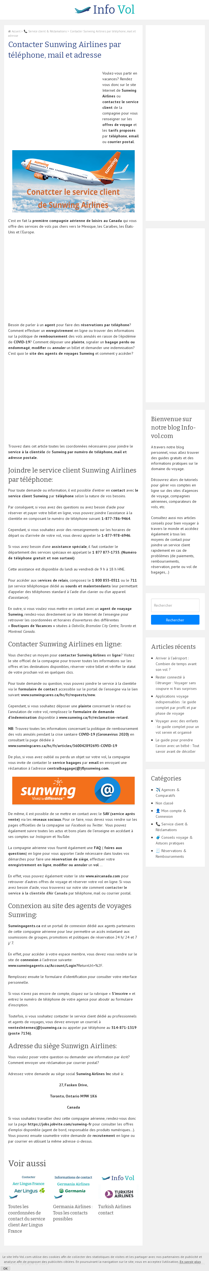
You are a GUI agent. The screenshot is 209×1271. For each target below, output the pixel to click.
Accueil (14, 31)
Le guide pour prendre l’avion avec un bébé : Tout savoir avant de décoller (177, 746)
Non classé (164, 803)
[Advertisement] (54, 108)
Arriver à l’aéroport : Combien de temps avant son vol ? (176, 664)
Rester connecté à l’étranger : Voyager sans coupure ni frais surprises (176, 683)
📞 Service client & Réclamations (45, 31)
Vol (105, 10)
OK (5, 1268)
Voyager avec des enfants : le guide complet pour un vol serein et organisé (177, 726)
